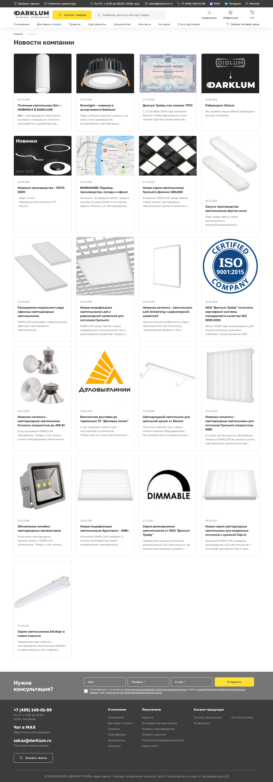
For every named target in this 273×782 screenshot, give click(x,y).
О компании (21, 24)
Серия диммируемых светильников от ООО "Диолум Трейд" (166, 530)
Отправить (234, 681)
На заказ (164, 24)
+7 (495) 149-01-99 (191, 3)
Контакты (144, 24)
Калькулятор (122, 24)
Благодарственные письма (159, 723)
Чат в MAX (25, 727)
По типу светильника (208, 717)
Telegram (233, 3)
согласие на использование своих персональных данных (155, 689)
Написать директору (60, 3)
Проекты (75, 24)
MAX (215, 3)
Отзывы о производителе (158, 728)
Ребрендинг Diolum (220, 105)
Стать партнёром (189, 24)
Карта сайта (150, 745)
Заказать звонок (27, 3)
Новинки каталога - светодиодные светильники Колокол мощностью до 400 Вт (41, 421)
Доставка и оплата (49, 24)
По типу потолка (242, 717)
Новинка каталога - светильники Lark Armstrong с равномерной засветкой (167, 312)
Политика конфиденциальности (163, 740)
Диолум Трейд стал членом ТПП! (168, 105)
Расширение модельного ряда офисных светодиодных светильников (41, 312)
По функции (202, 723)
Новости (147, 717)
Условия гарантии (154, 734)
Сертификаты (97, 24)
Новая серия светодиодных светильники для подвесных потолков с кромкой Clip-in (227, 530)
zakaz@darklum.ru (161, 3)
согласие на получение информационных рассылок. (133, 692)
